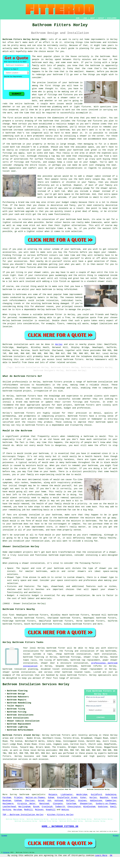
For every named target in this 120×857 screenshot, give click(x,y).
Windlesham (89, 806)
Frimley (18, 797)
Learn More (101, 855)
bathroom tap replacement (85, 660)
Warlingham (24, 806)
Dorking (7, 810)
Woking (65, 810)
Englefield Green (67, 797)
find (11, 615)
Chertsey (30, 800)
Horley (58, 344)
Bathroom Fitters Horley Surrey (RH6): (25, 39)
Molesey (39, 810)
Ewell (113, 806)
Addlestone (96, 800)
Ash (49, 800)
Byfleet (70, 800)
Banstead (44, 803)
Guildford (96, 794)
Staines (82, 800)
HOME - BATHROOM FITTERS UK (60, 826)
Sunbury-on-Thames (106, 803)
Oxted (41, 800)
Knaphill (50, 810)
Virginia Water (26, 803)
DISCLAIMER (111, 18)
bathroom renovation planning (20, 669)
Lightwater (67, 794)
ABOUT (92, 18)
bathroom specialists (32, 794)
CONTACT (101, 18)
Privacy (116, 835)
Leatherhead (9, 806)
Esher (83, 797)
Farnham (7, 797)
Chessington (74, 806)
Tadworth (60, 806)
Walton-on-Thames (35, 797)
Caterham (71, 803)
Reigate (53, 794)
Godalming (110, 794)
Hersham (17, 810)
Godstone (103, 806)
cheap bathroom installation (73, 654)
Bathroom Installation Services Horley (36, 684)
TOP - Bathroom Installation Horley (23, 815)
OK (111, 855)
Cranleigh (47, 806)
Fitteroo (6, 852)
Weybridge (81, 794)
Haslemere (8, 803)
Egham (51, 797)
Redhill (28, 810)
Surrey (13, 794)
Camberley (110, 800)
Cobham (18, 800)
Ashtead (58, 800)
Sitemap (4, 835)
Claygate (57, 803)
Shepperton (86, 803)
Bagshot (104, 797)
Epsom (36, 806)
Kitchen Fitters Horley (60, 815)
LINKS (84, 18)
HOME (78, 18)
